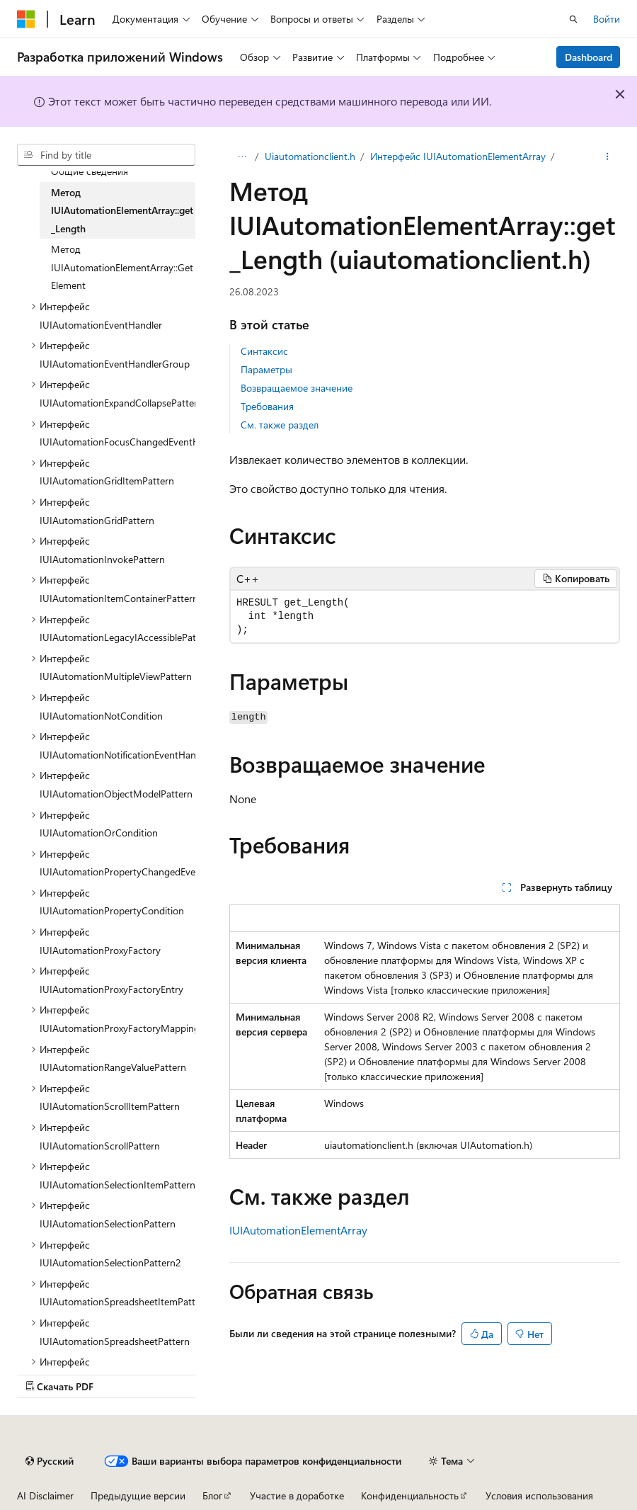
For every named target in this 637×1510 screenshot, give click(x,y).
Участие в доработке (297, 1495)
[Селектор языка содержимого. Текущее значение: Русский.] (49, 1461)
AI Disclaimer (45, 1495)
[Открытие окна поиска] (573, 19)
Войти (606, 18)
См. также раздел (279, 424)
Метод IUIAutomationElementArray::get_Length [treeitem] (122, 210)
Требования (267, 406)
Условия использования (539, 1495)
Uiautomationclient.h (310, 156)
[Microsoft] (26, 19)
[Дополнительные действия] (607, 156)
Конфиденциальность (410, 1495)
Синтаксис (264, 351)
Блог (212, 1495)
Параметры (266, 369)
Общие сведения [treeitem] (89, 171)
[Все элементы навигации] (241, 156)
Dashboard (588, 57)
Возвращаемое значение (296, 387)
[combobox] (106, 155)
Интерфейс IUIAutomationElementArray (458, 156)
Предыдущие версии (138, 1495)
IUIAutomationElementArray (298, 1229)
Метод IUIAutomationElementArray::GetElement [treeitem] (122, 267)
